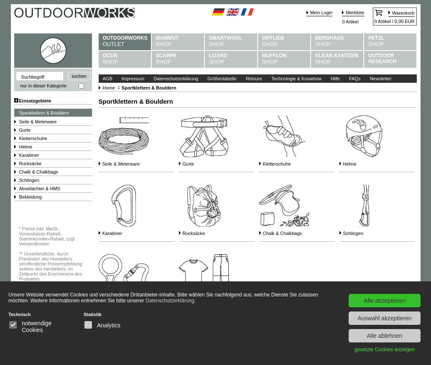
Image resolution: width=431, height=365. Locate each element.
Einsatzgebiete (35, 100)
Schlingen (29, 180)
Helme (26, 146)
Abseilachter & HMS (39, 188)
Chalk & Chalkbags (39, 171)
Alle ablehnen (384, 335)
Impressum (133, 78)
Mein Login (321, 12)
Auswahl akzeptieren (384, 318)
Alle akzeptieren (384, 300)
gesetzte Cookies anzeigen (384, 349)
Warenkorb (403, 12)
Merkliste (355, 12)
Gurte (25, 130)
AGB (107, 78)
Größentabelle (222, 78)
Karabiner (29, 155)
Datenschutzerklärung (175, 78)
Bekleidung (30, 196)
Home (109, 87)
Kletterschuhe (33, 138)
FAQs (355, 78)
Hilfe (335, 78)
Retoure (254, 78)
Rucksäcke (30, 163)
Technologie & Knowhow (296, 78)
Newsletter (380, 78)
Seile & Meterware (38, 121)
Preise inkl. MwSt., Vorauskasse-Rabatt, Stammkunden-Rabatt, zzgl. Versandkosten (47, 236)
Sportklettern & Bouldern (44, 112)
